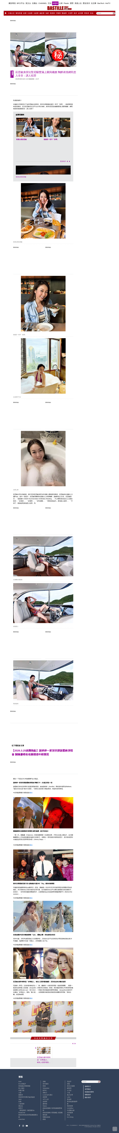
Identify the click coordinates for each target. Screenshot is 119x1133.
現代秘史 (46, 1084)
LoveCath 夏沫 (47, 1095)
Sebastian (46, 1088)
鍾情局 (69, 1088)
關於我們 (88, 1097)
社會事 (30, 13)
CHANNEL (42, 3)
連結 (31, 792)
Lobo (68, 1097)
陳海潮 (45, 1115)
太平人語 (46, 1099)
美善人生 (78, 3)
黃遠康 (69, 1099)
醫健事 (64, 13)
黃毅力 (45, 1092)
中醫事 (58, 13)
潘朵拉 (20, 1106)
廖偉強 (45, 1104)
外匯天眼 (21, 1090)
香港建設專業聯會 (24, 1086)
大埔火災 (11, 13)
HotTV (107, 3)
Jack (19, 1099)
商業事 (52, 13)
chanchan (21, 1119)
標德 (44, 1119)
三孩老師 (21, 1104)
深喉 (44, 1081)
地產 (47, 13)
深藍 (68, 1084)
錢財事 (42, 13)
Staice (45, 1106)
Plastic (66, 3)
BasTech (100, 3)
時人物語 (21, 1088)
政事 (25, 13)
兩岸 (75, 13)
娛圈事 (55, 3)
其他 (91, 13)
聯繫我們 (88, 1094)
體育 (72, 3)
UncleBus (70, 1108)
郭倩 (44, 1086)
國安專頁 (12, 3)
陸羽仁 (45, 1090)
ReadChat (21, 1112)
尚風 (19, 1101)
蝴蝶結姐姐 (46, 1117)
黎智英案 (19, 13)
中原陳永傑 (70, 1110)
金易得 (45, 1101)
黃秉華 (45, 1097)
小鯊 (19, 1092)
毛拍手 (69, 1081)
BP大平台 (20, 3)
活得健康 (70, 1112)
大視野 (70, 13)
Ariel (19, 1081)
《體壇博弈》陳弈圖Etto (26, 1110)
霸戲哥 (20, 1095)
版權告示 (88, 1086)
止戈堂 (69, 1090)
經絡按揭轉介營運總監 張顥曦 (52, 1112)
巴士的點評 (22, 1084)
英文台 (28, 3)
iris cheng (70, 1117)
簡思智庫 (70, 1106)
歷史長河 (86, 3)
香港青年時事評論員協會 (26, 1097)
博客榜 (86, 13)
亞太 (50, 3)
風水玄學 (70, 1095)
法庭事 (36, 13)
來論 (68, 1115)
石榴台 (34, 3)
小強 (68, 1092)
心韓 (61, 3)
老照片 (20, 1108)
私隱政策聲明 (89, 1092)
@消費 (80, 13)
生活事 (93, 3)
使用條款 (88, 1089)
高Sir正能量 (71, 1086)
